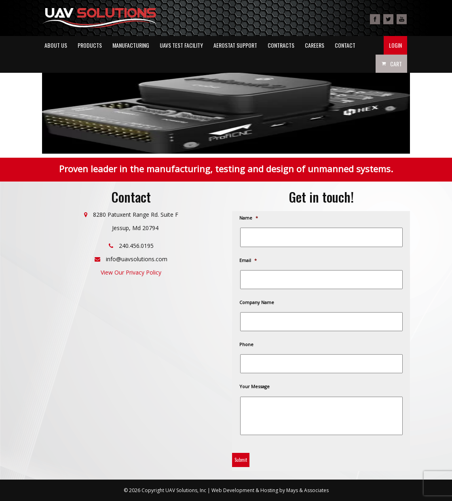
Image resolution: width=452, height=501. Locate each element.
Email (248, 260)
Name (249, 218)
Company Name (257, 302)
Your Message (255, 386)
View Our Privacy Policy (131, 272)
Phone (246, 344)
